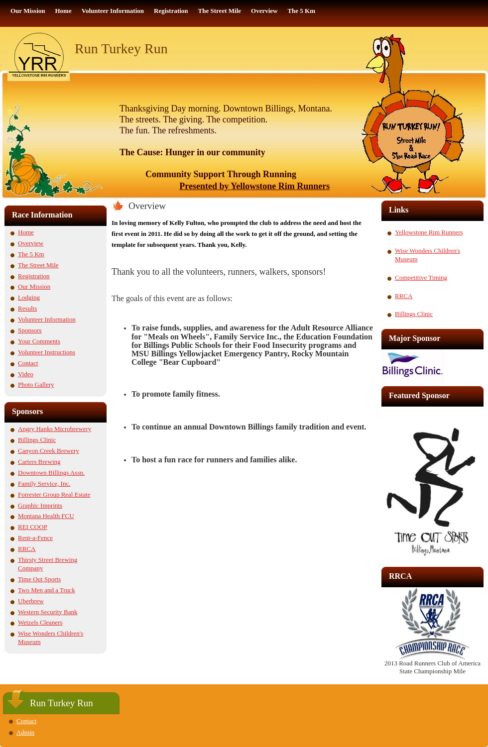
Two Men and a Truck (46, 590)
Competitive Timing (421, 277)
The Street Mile (38, 265)
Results (27, 308)
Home (26, 232)
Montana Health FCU (46, 516)
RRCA (26, 548)
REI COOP (32, 527)
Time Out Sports (39, 579)
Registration (34, 276)
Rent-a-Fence (35, 537)
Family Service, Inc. (44, 483)
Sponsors (30, 330)
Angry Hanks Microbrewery (54, 428)
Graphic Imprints (40, 505)
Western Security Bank (48, 612)
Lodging (29, 297)
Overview (30, 243)
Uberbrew (31, 601)
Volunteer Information (47, 319)
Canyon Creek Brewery (48, 450)
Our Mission (34, 286)
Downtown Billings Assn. (51, 472)
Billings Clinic (37, 439)
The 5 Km (31, 254)
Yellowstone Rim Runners (429, 232)
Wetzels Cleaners (40, 622)
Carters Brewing (39, 461)
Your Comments (39, 341)
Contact (28, 363)
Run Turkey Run (121, 48)
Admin (25, 732)
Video (25, 374)
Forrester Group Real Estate (54, 494)
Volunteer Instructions (46, 352)
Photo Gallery (36, 384)
